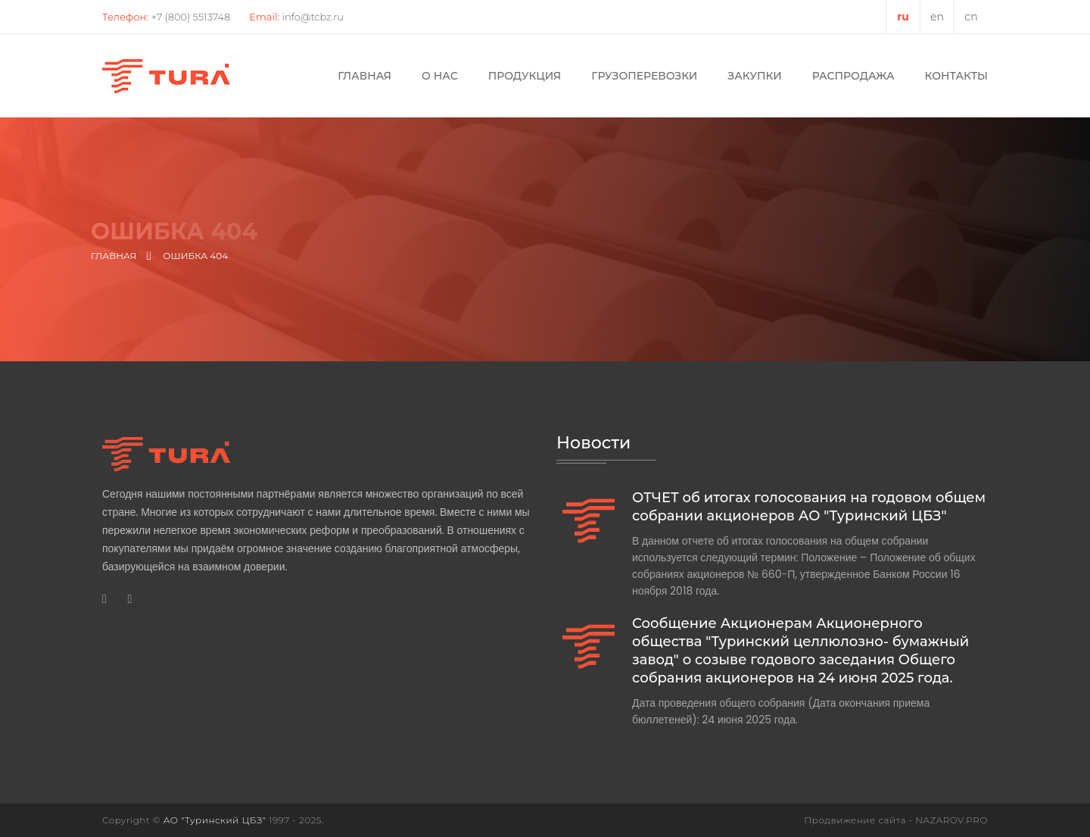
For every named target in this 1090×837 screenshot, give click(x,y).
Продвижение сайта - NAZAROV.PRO (896, 820)
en (937, 16)
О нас (440, 76)
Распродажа (853, 76)
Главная (364, 76)
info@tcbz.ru (313, 17)
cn (970, 16)
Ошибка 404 (195, 256)
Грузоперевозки (644, 76)
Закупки (754, 76)
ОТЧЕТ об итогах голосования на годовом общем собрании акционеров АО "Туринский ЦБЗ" (809, 506)
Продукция (525, 76)
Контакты (956, 76)
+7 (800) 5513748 (190, 17)
